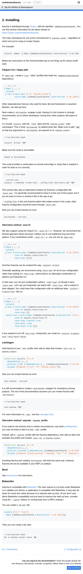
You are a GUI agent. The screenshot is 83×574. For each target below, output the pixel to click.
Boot (5, 469)
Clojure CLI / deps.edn (15, 69)
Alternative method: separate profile (25, 420)
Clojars (33, 26)
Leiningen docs (47, 414)
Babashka (8, 481)
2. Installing (10, 20)
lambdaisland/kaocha (11, 2)
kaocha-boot (12, 475)
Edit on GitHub (74, 568)
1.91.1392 (27, 2)
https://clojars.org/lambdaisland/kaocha (20, 33)
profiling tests (70, 426)
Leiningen (8, 342)
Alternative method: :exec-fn (16, 225)
